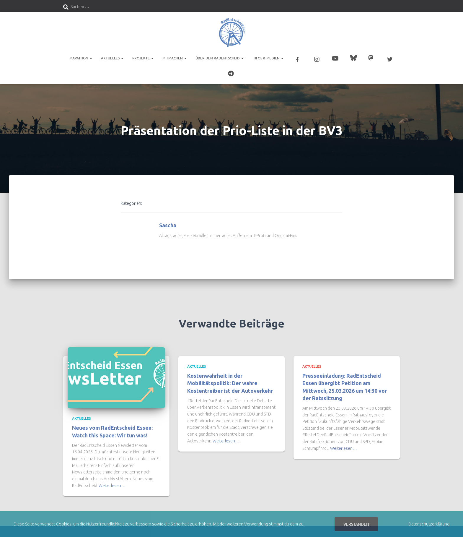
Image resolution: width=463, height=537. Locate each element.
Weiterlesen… (112, 482)
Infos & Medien (267, 57)
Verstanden (356, 524)
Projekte (143, 57)
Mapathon (80, 57)
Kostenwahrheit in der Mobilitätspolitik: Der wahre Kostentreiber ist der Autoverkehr (230, 380)
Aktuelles (112, 57)
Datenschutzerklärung (428, 524)
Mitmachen (174, 57)
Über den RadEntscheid (219, 57)
